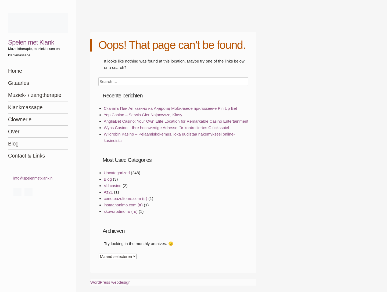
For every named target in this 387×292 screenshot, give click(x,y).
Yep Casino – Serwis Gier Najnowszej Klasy (143, 114)
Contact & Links (26, 156)
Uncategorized (117, 172)
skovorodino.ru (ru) (121, 211)
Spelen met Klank (31, 42)
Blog (13, 144)
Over (13, 131)
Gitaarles (18, 83)
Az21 (108, 192)
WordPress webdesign (110, 282)
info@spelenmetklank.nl (33, 178)
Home (15, 71)
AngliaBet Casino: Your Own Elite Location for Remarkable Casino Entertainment (176, 121)
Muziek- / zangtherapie (34, 95)
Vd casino (112, 185)
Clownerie (19, 119)
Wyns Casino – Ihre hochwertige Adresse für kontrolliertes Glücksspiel (166, 127)
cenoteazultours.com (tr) (125, 198)
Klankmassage (25, 107)
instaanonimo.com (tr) (123, 205)
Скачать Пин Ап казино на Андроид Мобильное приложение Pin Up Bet (170, 108)
